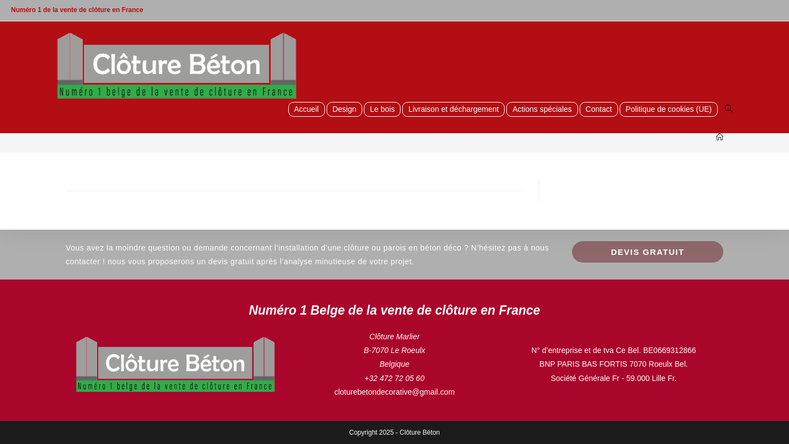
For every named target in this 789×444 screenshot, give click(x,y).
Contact (599, 109)
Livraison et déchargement (453, 109)
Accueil (306, 109)
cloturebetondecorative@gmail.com (394, 392)
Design (345, 109)
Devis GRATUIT (647, 252)
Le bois (382, 109)
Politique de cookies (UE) (669, 109)
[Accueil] (719, 137)
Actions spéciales (541, 109)
